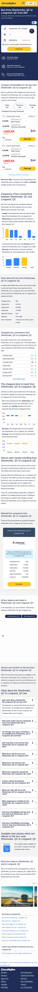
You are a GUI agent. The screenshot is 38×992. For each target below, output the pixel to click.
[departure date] (14, 40)
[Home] (10, 3)
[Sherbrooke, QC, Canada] (21, 28)
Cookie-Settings (27, 975)
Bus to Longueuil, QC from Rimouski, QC (14, 934)
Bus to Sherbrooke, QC (27, 962)
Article (24, 978)
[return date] (28, 40)
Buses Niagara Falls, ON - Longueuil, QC (14, 927)
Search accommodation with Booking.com (17, 44)
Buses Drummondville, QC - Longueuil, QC (14, 917)
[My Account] (23, 3)
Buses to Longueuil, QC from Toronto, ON (14, 937)
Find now (27, 139)
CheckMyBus (4, 962)
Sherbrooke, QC (13, 616)
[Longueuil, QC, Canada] (21, 34)
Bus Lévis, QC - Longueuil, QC (11, 921)
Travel (23, 984)
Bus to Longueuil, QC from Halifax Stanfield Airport (17, 953)
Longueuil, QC (29, 616)
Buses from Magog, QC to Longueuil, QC (14, 924)
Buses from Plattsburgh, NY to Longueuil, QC (15, 930)
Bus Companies (27, 981)
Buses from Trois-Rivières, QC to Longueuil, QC (16, 940)
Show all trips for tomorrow (19, 175)
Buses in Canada (14, 962)
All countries (26, 987)
